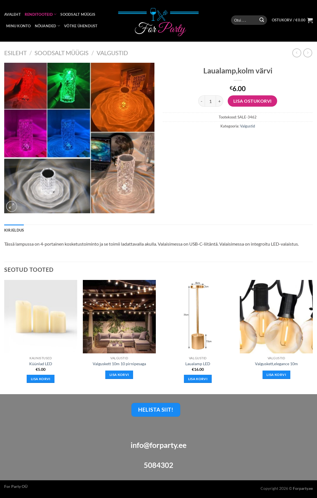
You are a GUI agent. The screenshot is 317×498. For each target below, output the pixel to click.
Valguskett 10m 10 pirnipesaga (119, 363)
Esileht (15, 52)
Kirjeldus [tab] (14, 230)
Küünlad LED (40, 363)
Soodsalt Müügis (61, 52)
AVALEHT (12, 14)
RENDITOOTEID (41, 14)
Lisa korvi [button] (40, 379)
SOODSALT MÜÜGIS (77, 14)
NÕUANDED (47, 25)
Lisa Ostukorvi (252, 101)
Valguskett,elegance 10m (276, 363)
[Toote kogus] (210, 101)
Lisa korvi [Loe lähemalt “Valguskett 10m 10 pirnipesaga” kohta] (119, 374)
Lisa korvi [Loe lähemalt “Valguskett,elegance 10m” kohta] (276, 374)
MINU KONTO (18, 26)
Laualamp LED (197, 363)
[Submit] (261, 20)
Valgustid (112, 52)
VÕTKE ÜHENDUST (81, 26)
